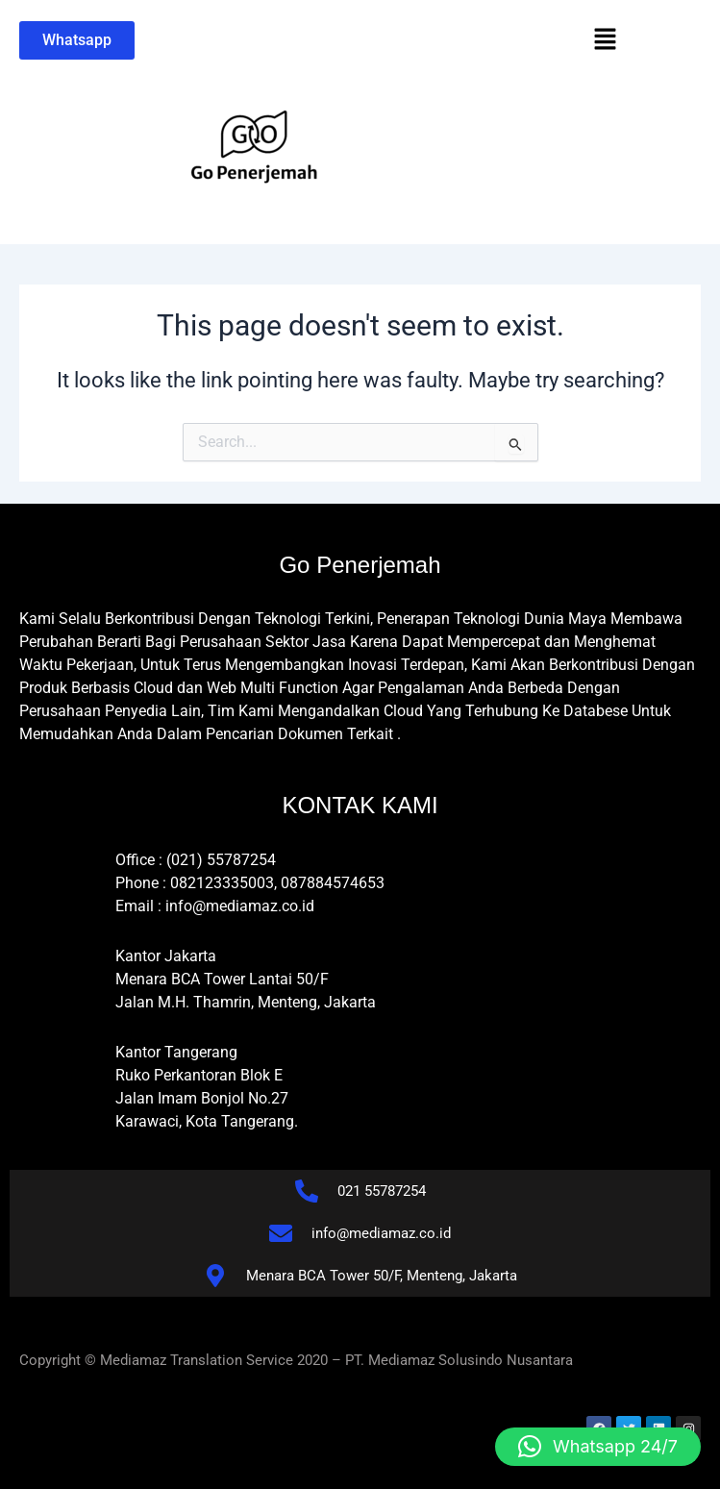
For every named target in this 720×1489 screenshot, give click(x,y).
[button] (604, 40)
